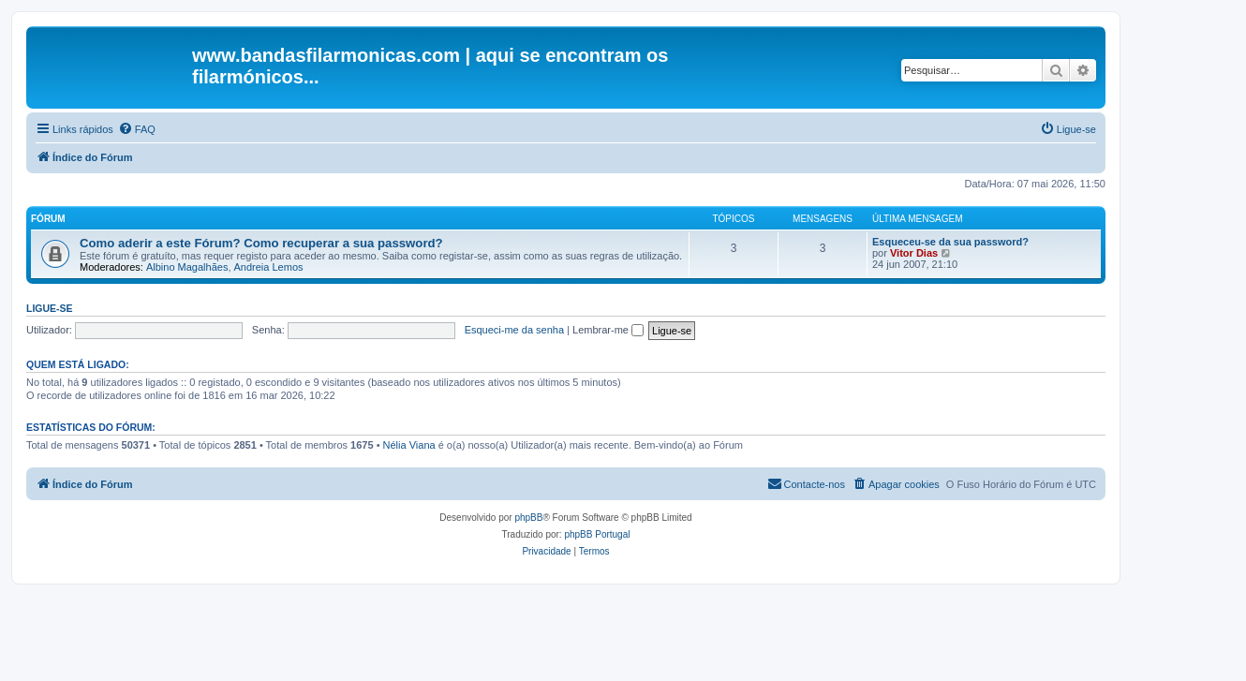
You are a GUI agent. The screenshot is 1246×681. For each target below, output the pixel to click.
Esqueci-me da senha (514, 329)
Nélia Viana (409, 445)
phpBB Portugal (597, 534)
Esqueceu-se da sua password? (950, 241)
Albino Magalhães (187, 267)
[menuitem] (137, 129)
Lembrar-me (608, 329)
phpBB (528, 517)
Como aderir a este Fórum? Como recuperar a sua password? (261, 243)
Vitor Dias (914, 253)
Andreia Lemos (269, 267)
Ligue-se (49, 308)
